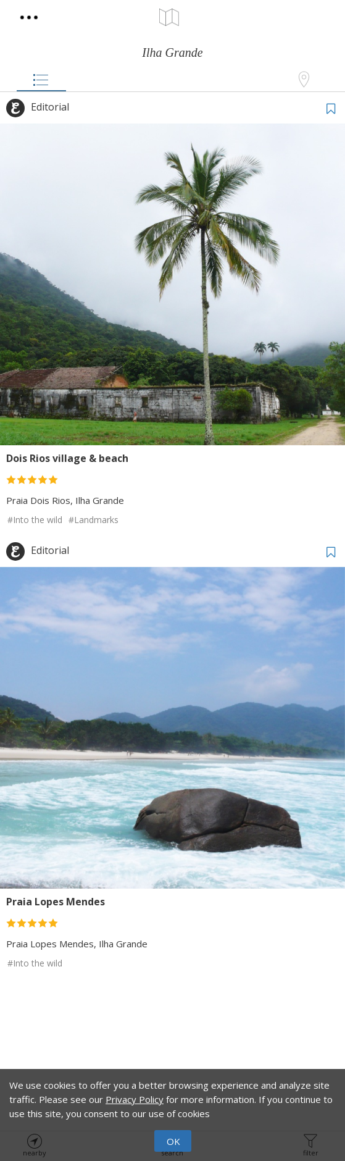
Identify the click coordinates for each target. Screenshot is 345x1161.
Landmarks (96, 520)
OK (173, 1141)
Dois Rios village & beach (67, 458)
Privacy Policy (135, 1099)
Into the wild (37, 520)
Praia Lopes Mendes (55, 901)
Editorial (50, 107)
